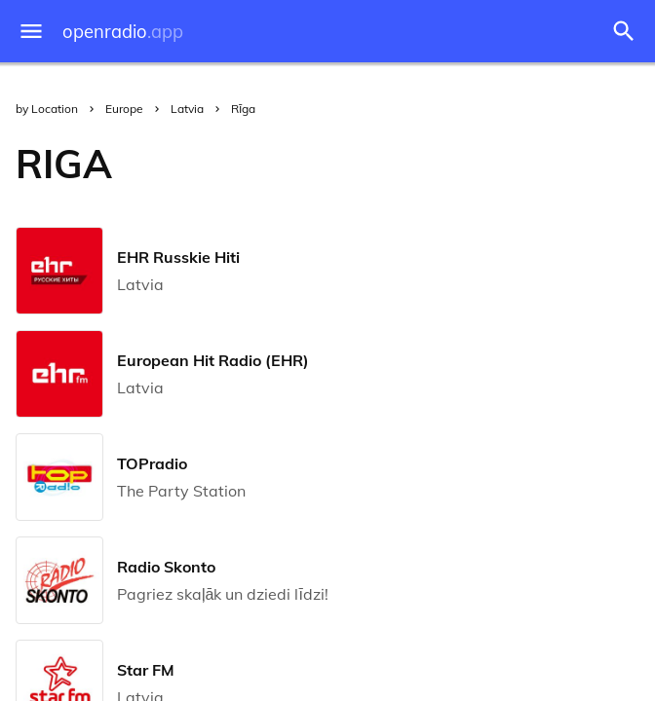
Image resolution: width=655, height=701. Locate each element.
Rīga (243, 108)
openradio (122, 31)
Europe (124, 108)
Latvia (187, 108)
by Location (47, 108)
